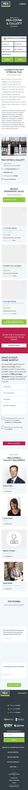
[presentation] (12, 434)
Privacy (14, 782)
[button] (14, 54)
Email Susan (8, 588)
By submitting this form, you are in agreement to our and (14, 420)
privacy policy (17, 422)
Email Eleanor (8, 556)
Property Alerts (14, 345)
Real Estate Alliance (14, 774)
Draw (20, 59)
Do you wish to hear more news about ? (14, 428)
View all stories (14, 685)
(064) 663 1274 (8, 172)
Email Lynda (8, 524)
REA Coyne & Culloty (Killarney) (15, 39)
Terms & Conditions (14, 780)
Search (7, 59)
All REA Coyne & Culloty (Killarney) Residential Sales (14, 321)
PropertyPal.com (14, 786)
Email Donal (8, 491)
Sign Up (14, 740)
